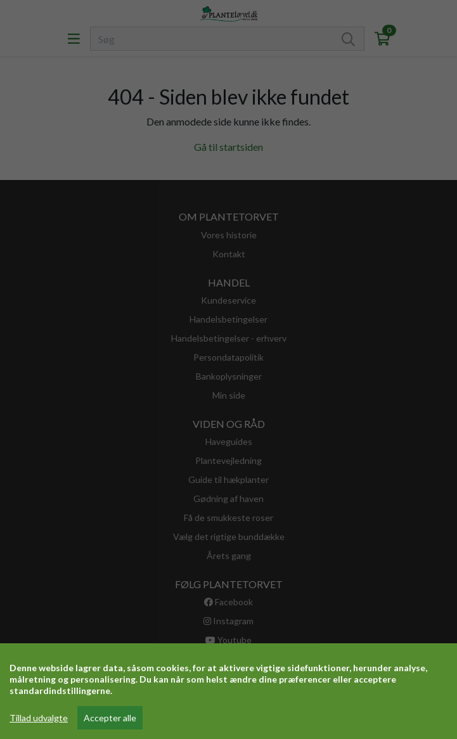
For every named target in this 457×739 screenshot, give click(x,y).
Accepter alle (110, 717)
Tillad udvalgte (39, 717)
